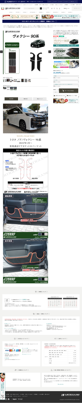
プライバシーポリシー (17, 396)
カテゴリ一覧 (6, 25)
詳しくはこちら (60, 384)
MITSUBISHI (32, 12)
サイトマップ (24, 396)
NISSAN (24, 12)
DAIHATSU (55, 12)
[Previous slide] (2, 17)
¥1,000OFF (66, 1)
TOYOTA (17, 12)
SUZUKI (48, 12)
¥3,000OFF (55, 1)
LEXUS (10, 12)
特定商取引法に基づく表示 (7, 396)
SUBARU (41, 12)
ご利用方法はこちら (73, 1)
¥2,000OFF (61, 1)
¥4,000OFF (50, 1)
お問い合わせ (78, 4)
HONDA (70, 12)
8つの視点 (52, 4)
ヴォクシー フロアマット (28, 25)
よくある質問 (72, 4)
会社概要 (36, 4)
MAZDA (63, 12)
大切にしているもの (58, 4)
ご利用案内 (66, 4)
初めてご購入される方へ (43, 4)
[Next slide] (80, 17)
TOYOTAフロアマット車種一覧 (16, 25)
